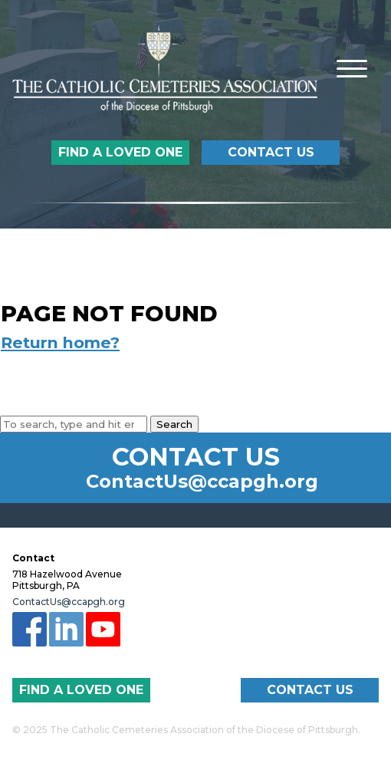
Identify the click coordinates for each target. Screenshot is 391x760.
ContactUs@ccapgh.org (202, 481)
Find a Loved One (120, 152)
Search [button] (174, 424)
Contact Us (271, 152)
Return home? (60, 342)
